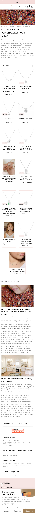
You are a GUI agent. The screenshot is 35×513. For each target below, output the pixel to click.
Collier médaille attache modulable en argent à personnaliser (9, 179)
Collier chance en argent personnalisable (9, 148)
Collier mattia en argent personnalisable (26, 178)
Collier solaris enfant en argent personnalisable (26, 241)
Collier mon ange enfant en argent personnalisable (26, 210)
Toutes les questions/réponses (11, 475)
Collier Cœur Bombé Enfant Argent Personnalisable (26, 88)
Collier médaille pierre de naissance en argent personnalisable (9, 211)
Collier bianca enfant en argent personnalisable (26, 148)
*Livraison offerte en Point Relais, (11, 440)
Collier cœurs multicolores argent (17, 270)
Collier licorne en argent (9, 240)
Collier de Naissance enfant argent (26, 119)
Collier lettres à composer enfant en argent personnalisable (9, 89)
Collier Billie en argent (9, 119)
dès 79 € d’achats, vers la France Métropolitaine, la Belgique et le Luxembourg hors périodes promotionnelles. (16, 444)
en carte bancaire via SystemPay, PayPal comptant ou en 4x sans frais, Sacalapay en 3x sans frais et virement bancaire (17, 465)
